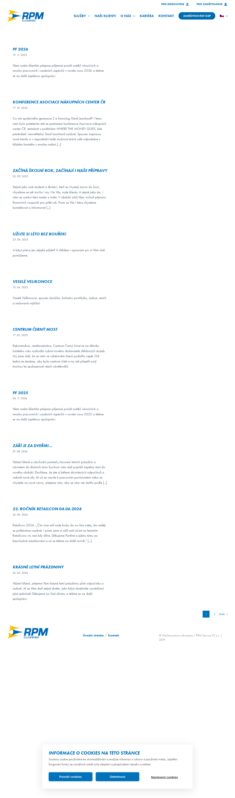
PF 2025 (20, 392)
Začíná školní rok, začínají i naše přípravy (60, 170)
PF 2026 (20, 49)
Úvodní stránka (93, 635)
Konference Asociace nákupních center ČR (59, 102)
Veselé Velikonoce (32, 281)
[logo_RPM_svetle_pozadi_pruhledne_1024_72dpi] (25, 11)
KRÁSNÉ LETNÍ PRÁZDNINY (38, 567)
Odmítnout (117, 776)
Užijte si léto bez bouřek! (39, 234)
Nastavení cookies (164, 777)
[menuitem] (224, 16)
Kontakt (113, 635)
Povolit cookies (70, 776)
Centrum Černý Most (35, 329)
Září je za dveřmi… (32, 445)
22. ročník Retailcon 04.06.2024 (47, 508)
